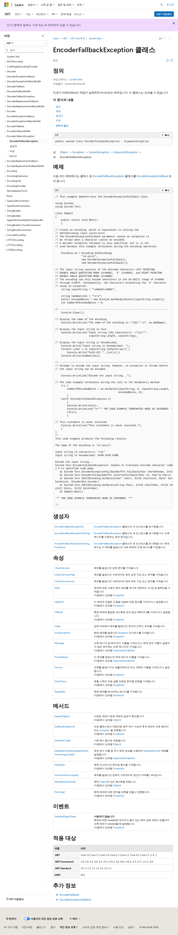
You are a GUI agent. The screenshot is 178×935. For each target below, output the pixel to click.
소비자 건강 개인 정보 (94, 927)
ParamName (61, 657)
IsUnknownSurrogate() (67, 775)
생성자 (59, 115)
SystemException (99, 152)
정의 (58, 106)
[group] (113, 351)
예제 (58, 111)
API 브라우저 (78, 38)
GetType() (60, 764)
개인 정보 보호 (68, 927)
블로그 (40, 927)
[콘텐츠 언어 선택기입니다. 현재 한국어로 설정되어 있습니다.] (11, 919)
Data (57, 587)
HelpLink (59, 601)
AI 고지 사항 (11, 927)
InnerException (62, 632)
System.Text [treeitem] (13, 56)
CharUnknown (62, 568)
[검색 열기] (161, 5)
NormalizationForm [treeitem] (17, 190)
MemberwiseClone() (65, 781)
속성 (58, 120)
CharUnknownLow (64, 581)
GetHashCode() (63, 740)
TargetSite (60, 691)
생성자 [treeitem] (13, 146)
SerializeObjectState (65, 816)
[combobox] (26, 43)
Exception (78, 152)
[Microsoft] (6, 4)
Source (58, 667)
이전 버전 (27, 927)
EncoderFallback (69, 894)
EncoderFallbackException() (69, 526)
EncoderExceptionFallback (152, 176)
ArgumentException (126, 152)
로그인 (170, 4)
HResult (59, 612)
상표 (130, 927)
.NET (65, 38)
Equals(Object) (62, 716)
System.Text (95, 38)
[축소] (42, 36)
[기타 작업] (170, 38)
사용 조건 (118, 927)
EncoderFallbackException (108, 176)
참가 (53, 927)
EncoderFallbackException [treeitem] (24, 141)
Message (59, 643)
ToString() (60, 792)
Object (64, 152)
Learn (56, 38)
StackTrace (60, 681)
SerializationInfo (151, 750)
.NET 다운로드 (164, 14)
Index (57, 626)
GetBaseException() (65, 726)
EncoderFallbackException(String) (72, 533)
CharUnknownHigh (65, 574)
